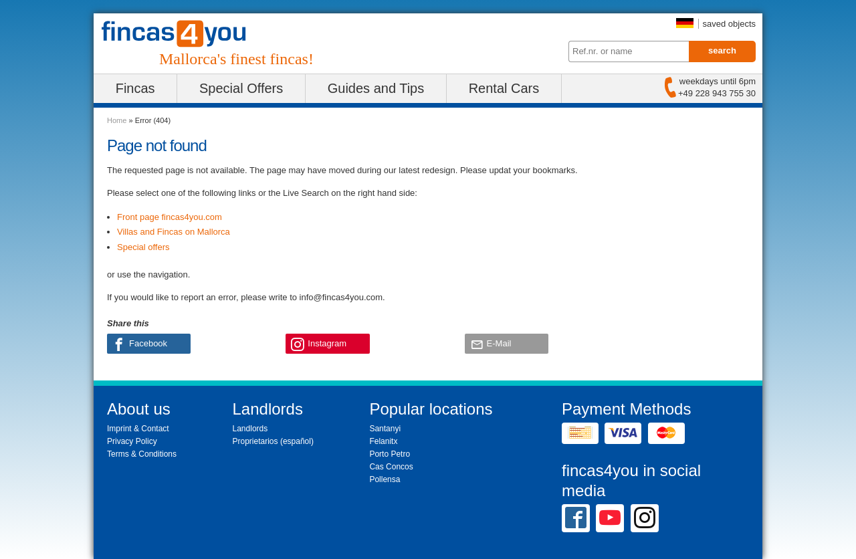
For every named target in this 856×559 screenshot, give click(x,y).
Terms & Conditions (142, 454)
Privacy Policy (132, 441)
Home (116, 120)
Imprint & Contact (138, 428)
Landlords (250, 428)
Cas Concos (391, 466)
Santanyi (385, 428)
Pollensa (384, 479)
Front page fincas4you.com (169, 217)
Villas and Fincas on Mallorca (173, 232)
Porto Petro (389, 454)
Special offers (143, 247)
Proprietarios (255, 441)
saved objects (729, 24)
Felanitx (383, 441)
